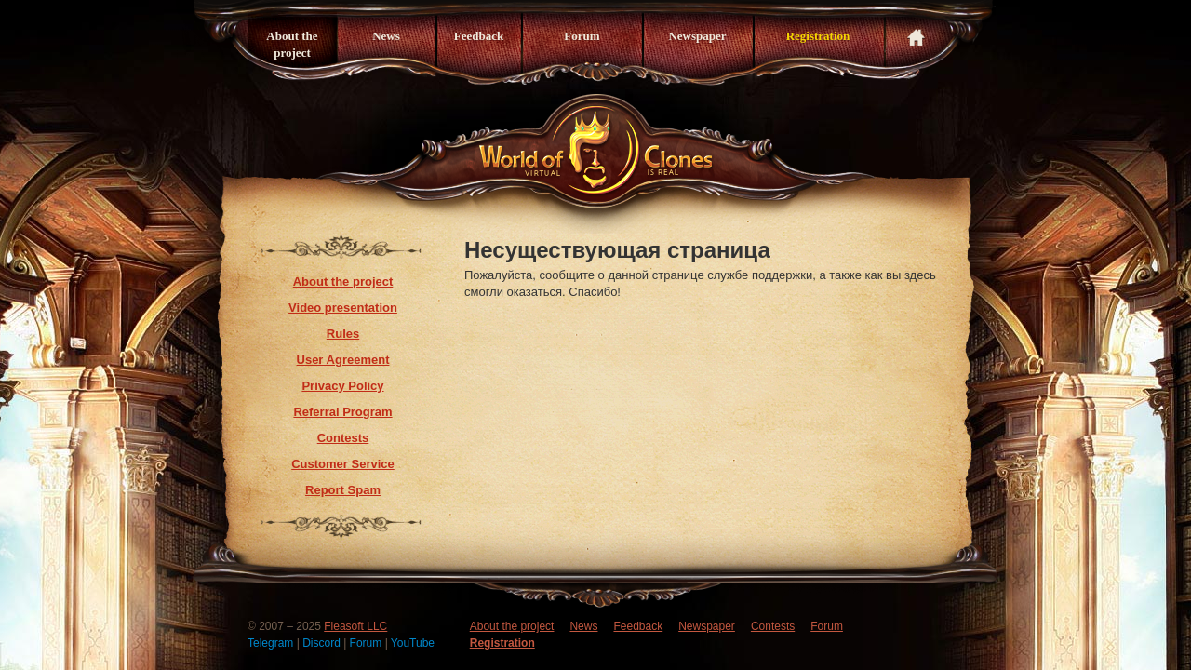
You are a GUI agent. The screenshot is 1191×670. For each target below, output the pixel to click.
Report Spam (343, 490)
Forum (581, 36)
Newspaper (697, 36)
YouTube (413, 643)
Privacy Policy (342, 386)
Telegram (272, 643)
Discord (322, 643)
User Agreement (343, 360)
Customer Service (343, 464)
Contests (343, 438)
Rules (343, 334)
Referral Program (342, 412)
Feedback (478, 36)
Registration (818, 36)
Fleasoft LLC (355, 626)
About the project (291, 44)
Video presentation (342, 308)
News (386, 36)
